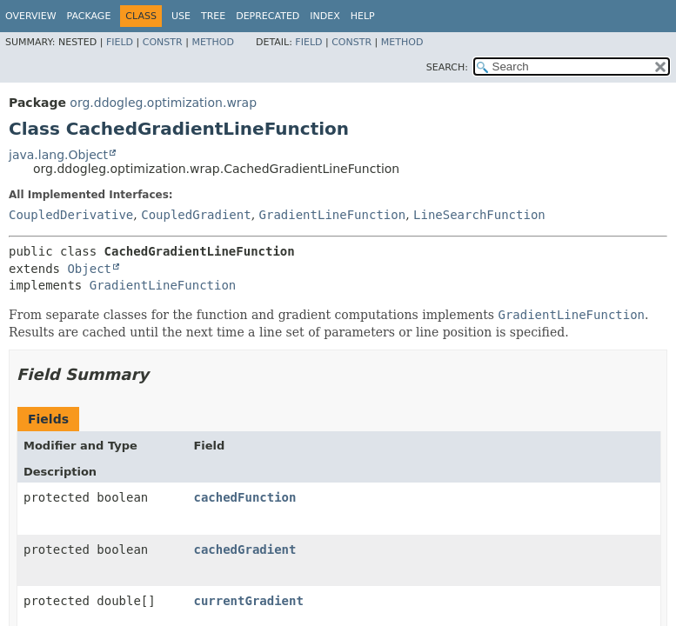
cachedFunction (244, 497)
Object (89, 269)
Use (181, 16)
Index (324, 16)
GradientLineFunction (332, 215)
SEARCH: (447, 67)
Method (212, 42)
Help (363, 16)
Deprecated (267, 16)
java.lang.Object (58, 155)
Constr (163, 42)
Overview (31, 16)
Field (119, 42)
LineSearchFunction (479, 215)
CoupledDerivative (71, 215)
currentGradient (248, 601)
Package (89, 16)
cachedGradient (244, 549)
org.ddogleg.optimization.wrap (163, 103)
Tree (213, 16)
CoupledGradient (196, 215)
